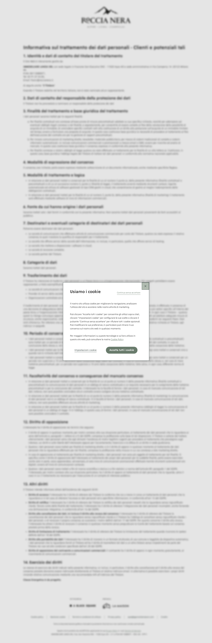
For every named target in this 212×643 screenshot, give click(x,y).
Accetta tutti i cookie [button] (121, 350)
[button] (128, 292)
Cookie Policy (117, 339)
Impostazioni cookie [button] (86, 350)
